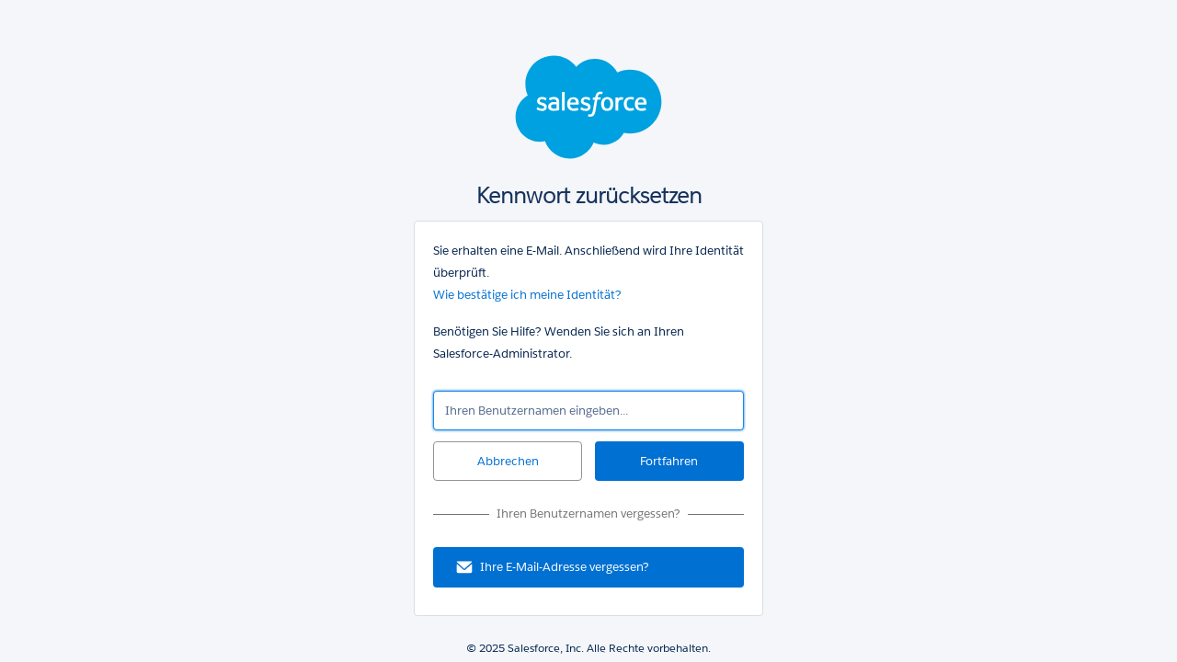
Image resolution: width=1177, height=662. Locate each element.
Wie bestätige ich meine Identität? (527, 294)
